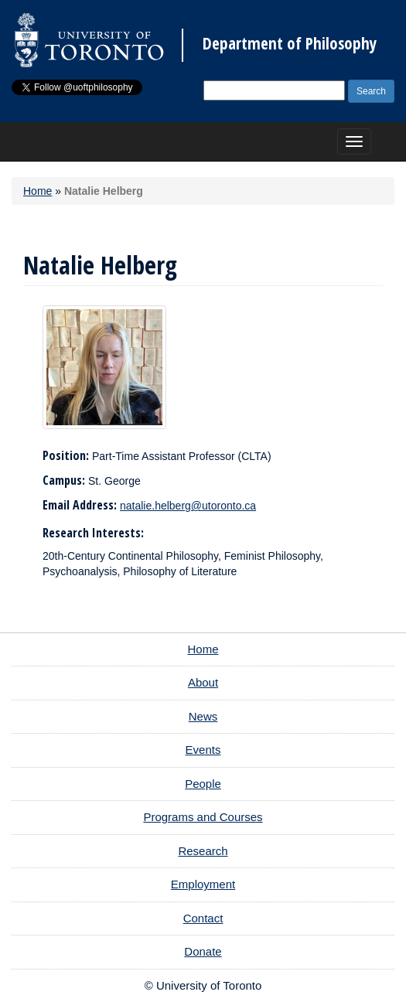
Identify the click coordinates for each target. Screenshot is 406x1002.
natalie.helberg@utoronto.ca (188, 505)
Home (37, 191)
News (203, 716)
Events (203, 749)
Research (202, 850)
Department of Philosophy (290, 44)
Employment (203, 884)
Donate (202, 951)
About (203, 682)
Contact (203, 918)
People (203, 783)
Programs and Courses (202, 816)
